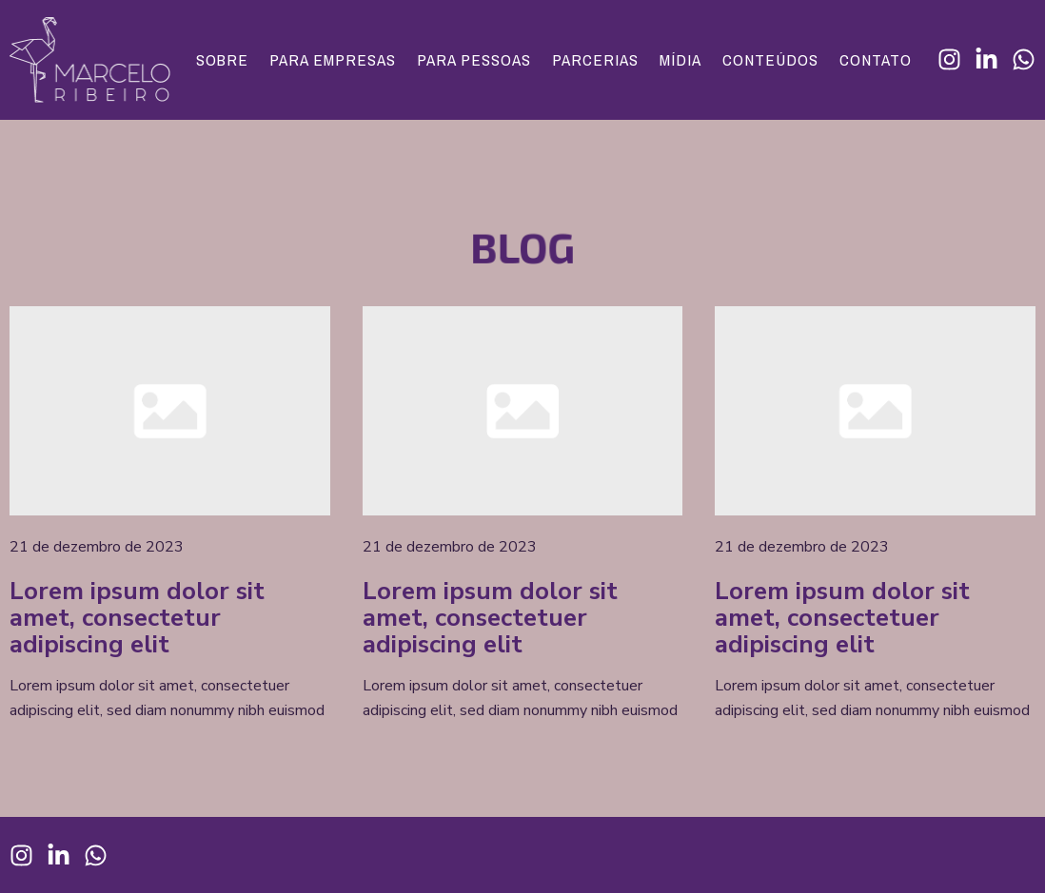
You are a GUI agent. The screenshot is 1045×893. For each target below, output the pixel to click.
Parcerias (595, 59)
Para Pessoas (474, 59)
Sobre (222, 59)
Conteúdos (770, 59)
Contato (875, 59)
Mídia (680, 59)
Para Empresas (332, 59)
